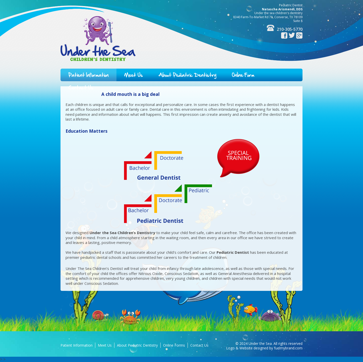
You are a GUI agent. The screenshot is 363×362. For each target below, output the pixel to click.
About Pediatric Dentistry (187, 75)
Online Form (243, 75)
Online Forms (174, 345)
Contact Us (199, 345)
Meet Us (133, 75)
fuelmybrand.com (288, 348)
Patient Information (88, 75)
